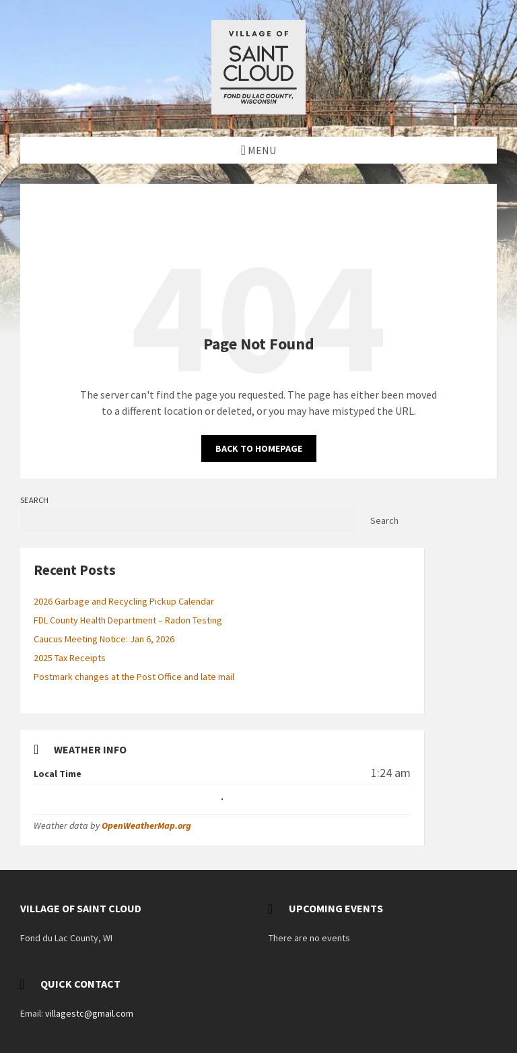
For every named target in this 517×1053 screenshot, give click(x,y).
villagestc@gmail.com (89, 1013)
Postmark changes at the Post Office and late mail (134, 677)
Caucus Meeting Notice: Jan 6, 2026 (104, 639)
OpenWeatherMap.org (146, 825)
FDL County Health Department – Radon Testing (128, 620)
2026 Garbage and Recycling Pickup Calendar (124, 601)
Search (34, 500)
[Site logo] (258, 110)
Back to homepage (258, 448)
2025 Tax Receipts (70, 658)
